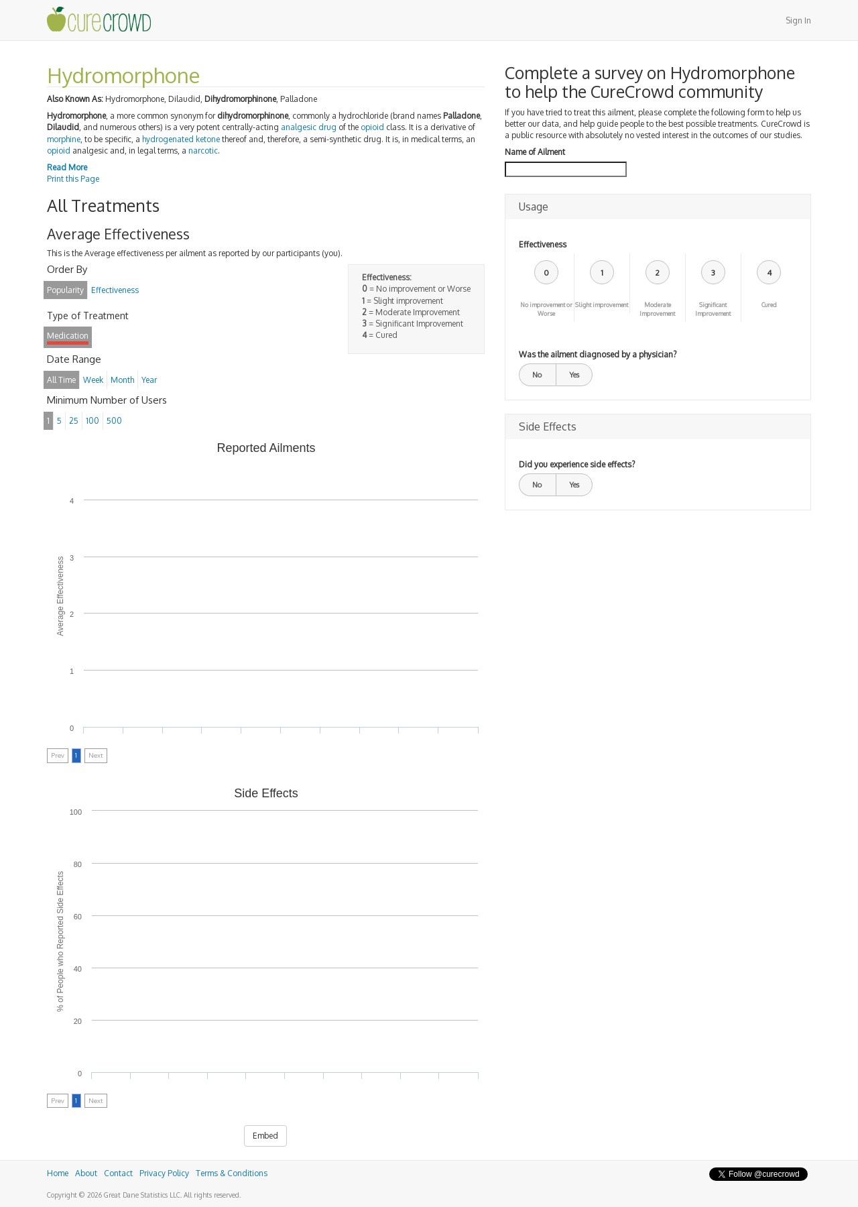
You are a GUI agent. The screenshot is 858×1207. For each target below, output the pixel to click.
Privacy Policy (164, 1173)
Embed (265, 1136)
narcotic (203, 151)
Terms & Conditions (231, 1173)
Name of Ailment (535, 152)
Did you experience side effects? (577, 464)
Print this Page (73, 179)
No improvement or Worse (546, 309)
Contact (118, 1173)
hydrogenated (168, 139)
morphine (63, 139)
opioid (372, 127)
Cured (769, 304)
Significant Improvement (713, 309)
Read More (67, 167)
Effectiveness (542, 244)
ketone (208, 139)
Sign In (798, 20)
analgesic (298, 127)
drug (327, 127)
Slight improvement (601, 304)
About (86, 1173)
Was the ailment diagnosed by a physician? (597, 354)
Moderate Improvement (657, 309)
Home (57, 1173)
